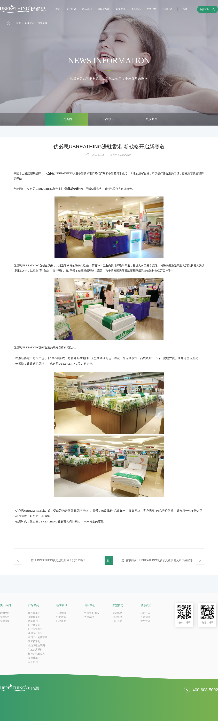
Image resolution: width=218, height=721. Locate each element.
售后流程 (89, 617)
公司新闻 (43, 23)
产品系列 (87, 9)
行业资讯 (109, 119)
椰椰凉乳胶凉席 (36, 653)
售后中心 (136, 9)
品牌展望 (5, 621)
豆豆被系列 (34, 641)
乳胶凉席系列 (35, 649)
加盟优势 (151, 9)
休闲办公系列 (35, 633)
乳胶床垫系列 (35, 629)
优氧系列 (33, 621)
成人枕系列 (34, 612)
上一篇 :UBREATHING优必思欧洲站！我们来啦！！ (57, 560)
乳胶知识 (151, 119)
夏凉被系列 (34, 657)
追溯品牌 (5, 612)
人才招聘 (145, 617)
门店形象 (117, 621)
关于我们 (71, 9)
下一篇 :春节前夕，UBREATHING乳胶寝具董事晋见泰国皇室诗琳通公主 (154, 562)
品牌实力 (5, 617)
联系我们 (167, 9)
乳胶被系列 (34, 625)
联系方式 (145, 612)
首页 (58, 9)
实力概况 (117, 612)
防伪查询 (204, 9)
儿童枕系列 (34, 617)
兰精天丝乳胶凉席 (37, 637)
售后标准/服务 (91, 612)
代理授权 (117, 617)
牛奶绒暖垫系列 (36, 645)
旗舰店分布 (104, 9)
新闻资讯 (120, 9)
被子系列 (33, 661)
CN (185, 8)
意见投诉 (145, 621)
